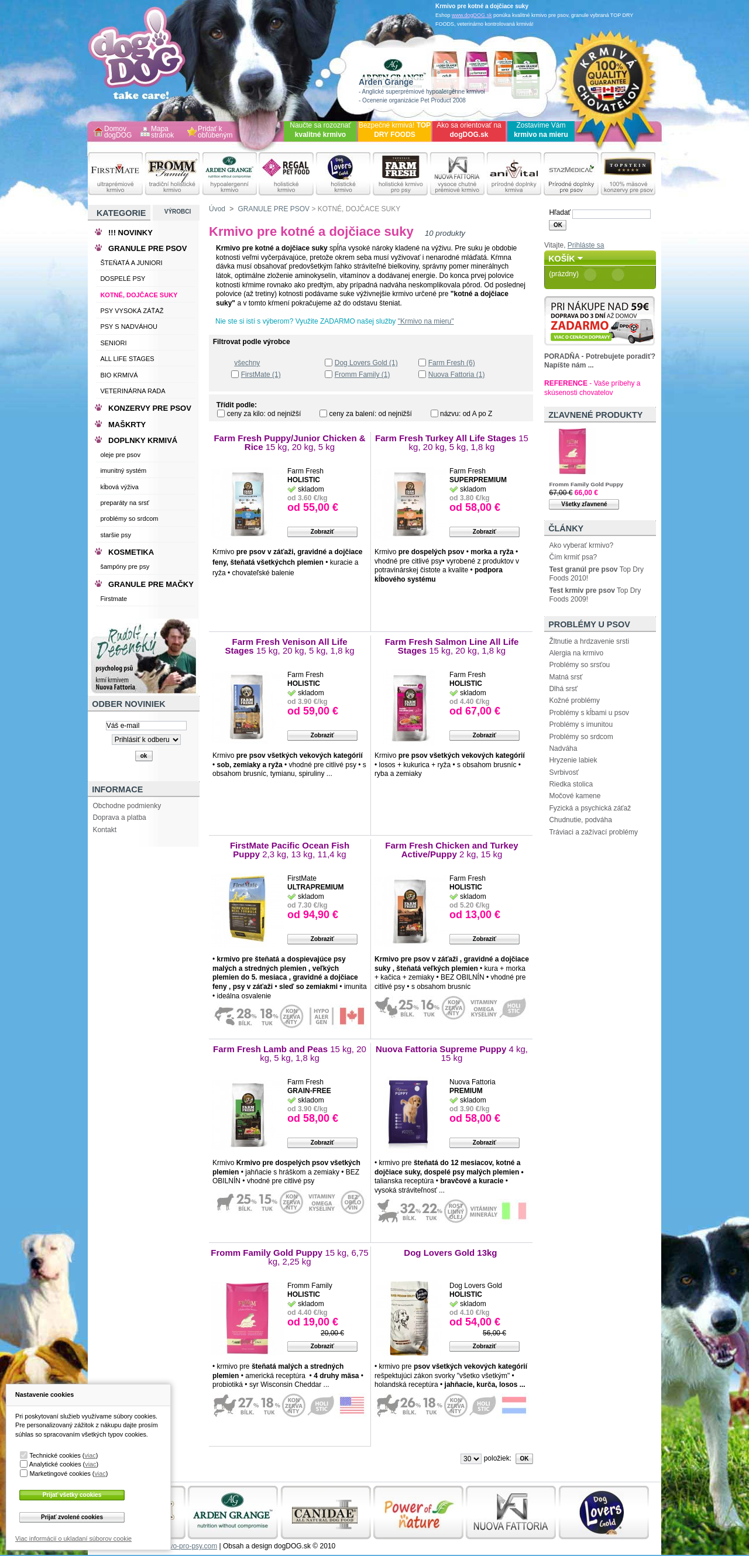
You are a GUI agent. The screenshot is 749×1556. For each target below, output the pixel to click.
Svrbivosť (564, 772)
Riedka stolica (571, 784)
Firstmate (113, 598)
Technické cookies (55, 1455)
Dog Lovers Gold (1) (366, 363)
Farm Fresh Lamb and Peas (289, 1053)
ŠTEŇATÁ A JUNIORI (131, 262)
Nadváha (563, 748)
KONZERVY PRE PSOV (149, 408)
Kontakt (104, 830)
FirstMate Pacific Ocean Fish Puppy (289, 850)
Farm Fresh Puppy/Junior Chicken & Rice (289, 442)
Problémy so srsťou (579, 665)
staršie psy (115, 534)
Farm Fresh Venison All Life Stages (290, 646)
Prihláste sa (586, 245)
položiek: (497, 1458)
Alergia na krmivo (576, 653)
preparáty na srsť (124, 502)
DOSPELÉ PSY (122, 278)
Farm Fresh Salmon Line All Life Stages (452, 646)
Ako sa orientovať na (469, 130)
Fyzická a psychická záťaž (590, 808)
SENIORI (113, 342)
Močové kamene (574, 796)
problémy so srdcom (129, 518)
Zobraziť (322, 531)
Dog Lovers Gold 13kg (451, 1253)
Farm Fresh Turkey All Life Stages (451, 442)
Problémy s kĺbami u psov (589, 713)
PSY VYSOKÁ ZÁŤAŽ (131, 310)
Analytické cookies (55, 1464)
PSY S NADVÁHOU (128, 326)
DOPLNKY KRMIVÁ (142, 440)
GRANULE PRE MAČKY (151, 584)
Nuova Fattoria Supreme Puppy (452, 1053)
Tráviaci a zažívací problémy (593, 832)
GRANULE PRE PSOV (274, 209)
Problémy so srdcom (581, 737)
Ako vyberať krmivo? (581, 545)
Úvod (217, 209)
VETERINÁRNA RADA (132, 390)
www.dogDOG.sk (472, 15)
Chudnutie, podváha (580, 820)
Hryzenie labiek (573, 760)
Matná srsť (565, 677)
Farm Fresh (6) (451, 363)
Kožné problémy (574, 700)
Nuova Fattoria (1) (456, 374)
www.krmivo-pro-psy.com (178, 1546)
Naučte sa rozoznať (320, 130)
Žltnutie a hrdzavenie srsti (589, 641)
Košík (561, 258)
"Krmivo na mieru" (426, 321)
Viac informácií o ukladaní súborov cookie (73, 1538)
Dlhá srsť (563, 689)
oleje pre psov (120, 454)
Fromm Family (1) (362, 374)
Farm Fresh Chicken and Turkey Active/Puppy (451, 850)
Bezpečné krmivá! (395, 130)
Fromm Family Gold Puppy (289, 1257)
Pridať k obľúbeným (215, 132)
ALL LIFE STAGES (127, 358)
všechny (247, 363)
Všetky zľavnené (584, 504)
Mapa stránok (162, 132)
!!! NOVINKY (130, 232)
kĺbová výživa (119, 486)
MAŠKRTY (127, 424)
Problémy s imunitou (581, 724)
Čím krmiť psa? (573, 557)
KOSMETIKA (131, 552)
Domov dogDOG (118, 132)
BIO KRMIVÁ (119, 375)
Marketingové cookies (59, 1473)
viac (89, 1455)
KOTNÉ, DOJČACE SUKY (138, 294)
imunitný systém (123, 470)
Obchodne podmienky (126, 806)
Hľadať (560, 212)
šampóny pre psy (124, 566)
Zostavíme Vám (541, 130)
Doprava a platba (119, 817)
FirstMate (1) (261, 374)
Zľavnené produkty (595, 415)
